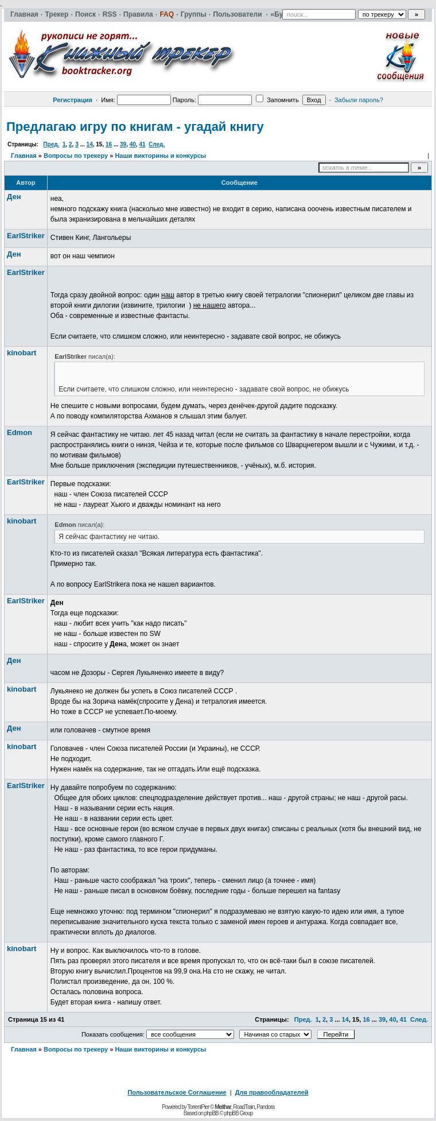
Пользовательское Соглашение (176, 1092)
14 (90, 144)
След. (157, 144)
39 (123, 144)
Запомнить (277, 99)
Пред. (51, 144)
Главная (24, 155)
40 (133, 144)
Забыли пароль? (358, 99)
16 (109, 144)
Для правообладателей (272, 1092)
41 (142, 144)
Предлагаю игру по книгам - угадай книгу (135, 126)
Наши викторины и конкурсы (160, 155)
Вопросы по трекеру (76, 155)
